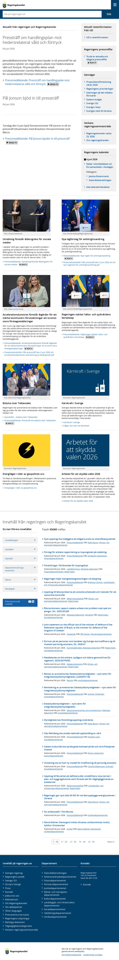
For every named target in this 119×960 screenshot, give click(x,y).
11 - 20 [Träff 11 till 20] (64, 841)
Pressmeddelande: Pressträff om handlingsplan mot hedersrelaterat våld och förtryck (37, 82)
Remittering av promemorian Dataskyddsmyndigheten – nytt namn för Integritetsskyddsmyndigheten (80, 689)
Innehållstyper (21, 540)
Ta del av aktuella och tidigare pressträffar (97, 59)
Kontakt (9, 891)
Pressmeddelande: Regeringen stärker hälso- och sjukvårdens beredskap (85, 336)
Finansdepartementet (53, 558)
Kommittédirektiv (74, 648)
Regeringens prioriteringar (99, 88)
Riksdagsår (21, 589)
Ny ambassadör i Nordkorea (58, 811)
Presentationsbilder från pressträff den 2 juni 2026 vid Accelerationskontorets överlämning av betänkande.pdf (29, 353)
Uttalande (71, 634)
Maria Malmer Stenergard (89, 829)
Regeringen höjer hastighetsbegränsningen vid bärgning (72, 578)
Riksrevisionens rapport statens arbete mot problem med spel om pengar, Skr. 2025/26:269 (77, 610)
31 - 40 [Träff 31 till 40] (82, 841)
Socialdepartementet (53, 617)
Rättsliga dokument (89, 569)
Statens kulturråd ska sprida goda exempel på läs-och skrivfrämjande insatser (79, 748)
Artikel (70, 829)
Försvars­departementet (56, 884)
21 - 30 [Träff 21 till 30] (73, 841)
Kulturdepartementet (53, 756)
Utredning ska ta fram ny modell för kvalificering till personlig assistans (80, 762)
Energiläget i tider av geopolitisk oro (20, 488)
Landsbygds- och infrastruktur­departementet (59, 904)
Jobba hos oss (12, 895)
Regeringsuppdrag (75, 598)
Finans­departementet (55, 880)
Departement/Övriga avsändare (21, 569)
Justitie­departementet (55, 888)
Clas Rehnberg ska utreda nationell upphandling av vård (72, 733)
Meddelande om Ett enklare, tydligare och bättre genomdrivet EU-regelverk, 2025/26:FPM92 (77, 659)
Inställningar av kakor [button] (93, 954)
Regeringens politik (14, 876)
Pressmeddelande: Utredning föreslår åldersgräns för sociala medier (28, 263)
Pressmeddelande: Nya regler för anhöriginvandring (86, 257)
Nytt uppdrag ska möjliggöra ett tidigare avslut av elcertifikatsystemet (79, 538)
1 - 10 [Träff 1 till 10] (55, 841)
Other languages (13, 910)
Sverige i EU (92, 103)
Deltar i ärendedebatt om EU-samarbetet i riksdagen (99, 165)
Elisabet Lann (94, 737)
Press (8, 888)
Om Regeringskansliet (16, 903)
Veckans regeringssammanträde (21, 929)
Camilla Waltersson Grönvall (100, 766)
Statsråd (21, 558)
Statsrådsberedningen (55, 873)
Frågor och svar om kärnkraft (76, 425)
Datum (21, 579)
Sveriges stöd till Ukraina (99, 110)
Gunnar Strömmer (96, 694)
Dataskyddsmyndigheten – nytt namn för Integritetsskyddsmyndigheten (65, 705)
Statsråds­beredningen (100, 180)
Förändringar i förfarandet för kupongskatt (66, 565)
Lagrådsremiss (73, 569)
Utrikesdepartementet (98, 815)
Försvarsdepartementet (101, 634)
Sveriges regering (14, 873)
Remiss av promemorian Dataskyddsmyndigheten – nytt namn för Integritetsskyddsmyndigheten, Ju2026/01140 (77, 675)
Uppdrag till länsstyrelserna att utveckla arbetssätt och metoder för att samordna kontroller (80, 593)
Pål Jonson (85, 634)
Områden (21, 549)
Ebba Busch (93, 542)
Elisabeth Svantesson (97, 556)
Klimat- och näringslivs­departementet (55, 893)
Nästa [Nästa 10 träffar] (110, 841)
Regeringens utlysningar (17, 918)
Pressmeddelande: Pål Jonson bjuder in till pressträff (37, 141)
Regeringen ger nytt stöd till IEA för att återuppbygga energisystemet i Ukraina (79, 797)
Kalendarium (11, 899)
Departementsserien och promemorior (84, 710)
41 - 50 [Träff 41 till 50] (91, 841)
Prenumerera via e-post (17, 914)
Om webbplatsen (13, 907)
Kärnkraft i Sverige (71, 422)
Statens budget (94, 99)
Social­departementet (54, 909)
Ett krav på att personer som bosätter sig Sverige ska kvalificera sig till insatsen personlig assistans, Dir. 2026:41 (79, 643)
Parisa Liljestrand (95, 753)
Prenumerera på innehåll (19, 602)
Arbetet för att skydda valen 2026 (78, 501)
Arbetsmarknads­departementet (60, 876)
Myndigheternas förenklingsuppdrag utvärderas (68, 719)
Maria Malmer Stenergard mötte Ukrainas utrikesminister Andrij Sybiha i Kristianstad (76, 824)
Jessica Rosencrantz (99, 176)
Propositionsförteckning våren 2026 (98, 83)
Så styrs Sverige (13, 884)
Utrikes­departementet (55, 916)
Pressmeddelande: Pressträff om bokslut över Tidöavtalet (30, 422)
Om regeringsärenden (97, 140)
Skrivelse (89, 615)
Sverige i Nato (93, 107)
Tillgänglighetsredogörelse (18, 925)
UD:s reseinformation (97, 37)
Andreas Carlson (95, 582)
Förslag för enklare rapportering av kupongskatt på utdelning (75, 552)
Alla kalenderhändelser (98, 187)
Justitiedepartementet (88, 680)
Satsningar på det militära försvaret (99, 94)
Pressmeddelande (75, 542)
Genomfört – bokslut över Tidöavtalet (20, 417)
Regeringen (69, 571)
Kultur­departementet (55, 898)
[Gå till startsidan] (13, 4)
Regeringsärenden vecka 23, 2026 (98, 135)
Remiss (70, 680)
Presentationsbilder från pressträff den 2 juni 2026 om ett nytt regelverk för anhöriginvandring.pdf (89, 263)
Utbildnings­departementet (57, 913)
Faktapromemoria (75, 664)
